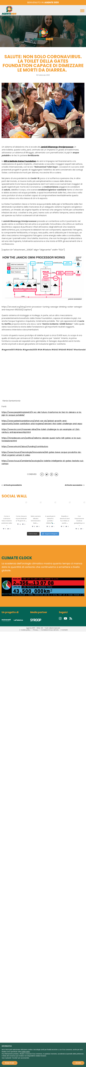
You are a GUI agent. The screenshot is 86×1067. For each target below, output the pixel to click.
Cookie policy (25, 652)
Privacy (35, 652)
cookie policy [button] (25, 1052)
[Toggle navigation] (82, 11)
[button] (43, 135)
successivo (73, 485)
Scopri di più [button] (9, 1063)
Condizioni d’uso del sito (50, 652)
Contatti (64, 652)
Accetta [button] (78, 1063)
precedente (13, 485)
